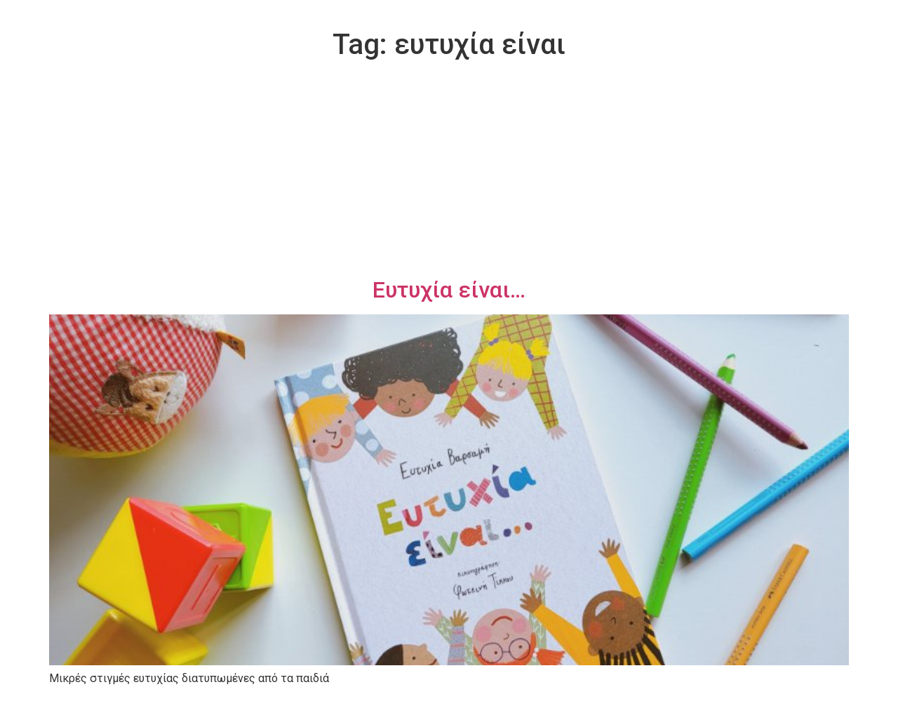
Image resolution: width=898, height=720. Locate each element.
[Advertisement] (449, 171)
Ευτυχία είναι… (449, 289)
